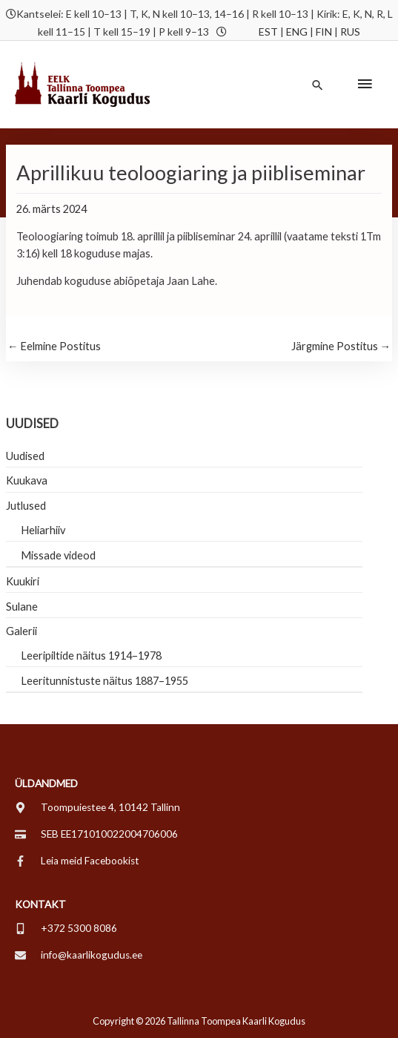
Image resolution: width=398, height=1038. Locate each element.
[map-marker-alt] (97, 807)
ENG (297, 31)
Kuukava (26, 480)
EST (268, 31)
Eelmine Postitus (54, 346)
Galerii (21, 631)
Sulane (22, 606)
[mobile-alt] (66, 928)
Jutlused (26, 505)
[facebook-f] (77, 861)
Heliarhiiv (43, 530)
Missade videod (58, 555)
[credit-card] (96, 834)
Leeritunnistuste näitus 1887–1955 (104, 680)
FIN (324, 31)
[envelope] (78, 955)
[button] (318, 85)
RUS (350, 31)
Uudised (25, 456)
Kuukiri (22, 581)
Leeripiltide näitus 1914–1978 (91, 655)
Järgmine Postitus (341, 346)
